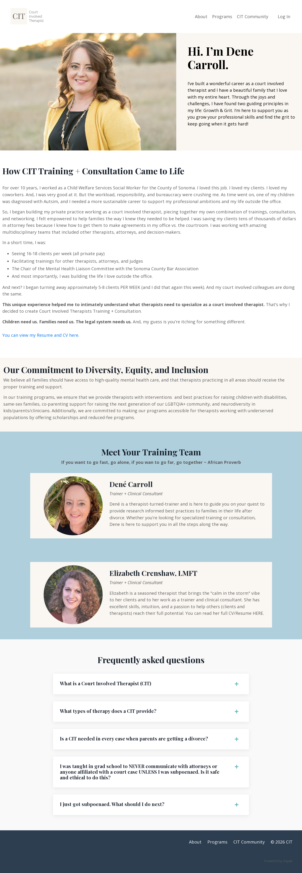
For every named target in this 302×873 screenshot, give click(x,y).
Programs (222, 16)
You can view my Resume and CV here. (40, 336)
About (201, 16)
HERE (258, 616)
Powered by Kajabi (278, 865)
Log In (284, 16)
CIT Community (252, 16)
